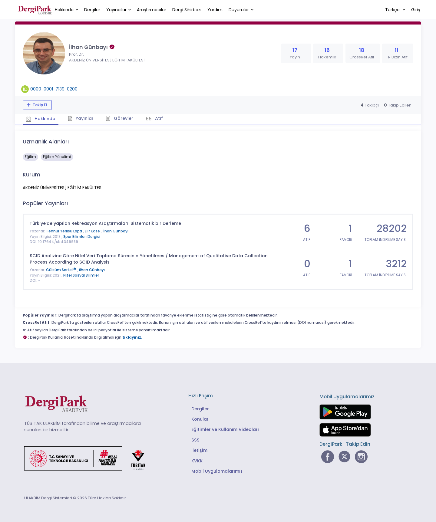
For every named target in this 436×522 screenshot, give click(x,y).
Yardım (215, 10)
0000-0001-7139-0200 (54, 89)
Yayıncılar (116, 10)
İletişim (199, 450)
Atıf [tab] (158, 118)
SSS (195, 440)
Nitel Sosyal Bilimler (81, 275)
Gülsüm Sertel (61, 270)
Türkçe (393, 10)
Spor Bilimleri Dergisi (81, 236)
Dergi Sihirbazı (186, 10)
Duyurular (239, 10)
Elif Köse (93, 231)
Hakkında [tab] (40, 119)
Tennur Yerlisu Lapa (64, 231)
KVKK (197, 461)
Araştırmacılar (151, 10)
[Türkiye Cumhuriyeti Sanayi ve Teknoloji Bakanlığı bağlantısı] (88, 458)
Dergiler (92, 10)
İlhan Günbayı (115, 231)
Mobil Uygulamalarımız (217, 471)
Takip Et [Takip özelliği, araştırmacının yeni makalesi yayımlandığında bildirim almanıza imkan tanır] (40, 105)
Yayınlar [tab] (81, 118)
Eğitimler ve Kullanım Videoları (225, 429)
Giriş (415, 10)
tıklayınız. (132, 337)
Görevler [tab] (119, 118)
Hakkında (64, 10)
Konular (200, 419)
